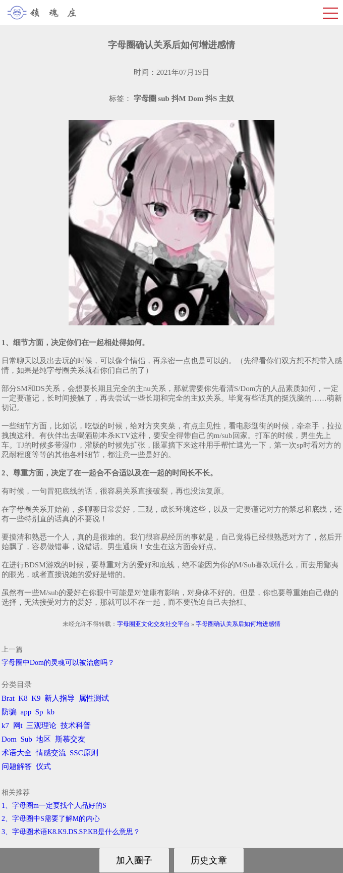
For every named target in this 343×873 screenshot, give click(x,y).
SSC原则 (84, 753)
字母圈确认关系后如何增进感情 (238, 623)
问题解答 (17, 766)
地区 (43, 739)
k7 (5, 725)
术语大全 (17, 753)
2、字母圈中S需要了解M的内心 (51, 818)
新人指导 (59, 698)
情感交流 (51, 753)
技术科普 (76, 725)
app (26, 712)
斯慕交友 (70, 739)
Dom (9, 739)
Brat (8, 698)
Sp (39, 712)
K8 (22, 698)
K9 (35, 698)
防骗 (9, 712)
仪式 (43, 766)
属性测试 (94, 698)
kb (50, 712)
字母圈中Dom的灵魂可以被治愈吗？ (58, 662)
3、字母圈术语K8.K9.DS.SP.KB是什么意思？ (71, 832)
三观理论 (41, 725)
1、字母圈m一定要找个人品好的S (54, 805)
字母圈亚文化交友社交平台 (153, 623)
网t (18, 725)
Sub (26, 739)
